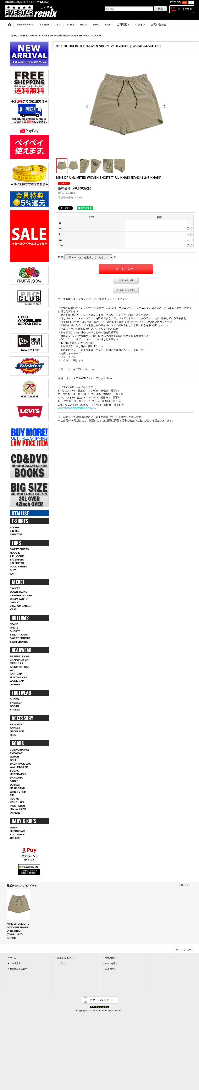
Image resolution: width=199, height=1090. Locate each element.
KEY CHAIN (17, 802)
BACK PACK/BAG (20, 763)
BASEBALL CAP (20, 656)
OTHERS (15, 684)
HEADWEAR (17, 831)
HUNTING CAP (18, 677)
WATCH (14, 756)
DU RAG (15, 784)
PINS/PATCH (17, 805)
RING (13, 734)
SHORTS (15, 631)
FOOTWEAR (17, 834)
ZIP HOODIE (17, 556)
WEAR (14, 827)
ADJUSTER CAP (20, 667)
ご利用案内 (15, 963)
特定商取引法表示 (18, 969)
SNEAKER (16, 702)
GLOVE (14, 798)
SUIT (13, 570)
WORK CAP (17, 680)
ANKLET (15, 727)
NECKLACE (17, 731)
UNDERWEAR (18, 774)
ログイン (61, 963)
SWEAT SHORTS (20, 638)
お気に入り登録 (126, 289)
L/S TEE (14, 530)
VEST (13, 609)
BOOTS (14, 706)
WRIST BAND (18, 791)
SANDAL (15, 709)
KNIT (13, 573)
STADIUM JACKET (21, 605)
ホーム (13, 958)
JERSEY (15, 602)
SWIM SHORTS (19, 641)
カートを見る (111, 963)
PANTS (14, 627)
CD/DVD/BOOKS (20, 749)
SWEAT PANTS (19, 634)
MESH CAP (16, 663)
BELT (13, 760)
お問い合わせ (125, 280)
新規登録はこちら (65, 958)
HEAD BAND (17, 788)
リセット (188, 885)
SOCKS (14, 770)
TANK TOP (16, 534)
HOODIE (15, 552)
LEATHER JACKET (21, 595)
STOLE (14, 781)
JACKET (15, 588)
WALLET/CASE (19, 767)
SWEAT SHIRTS (19, 549)
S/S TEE (15, 527)
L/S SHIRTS (17, 563)
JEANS (14, 624)
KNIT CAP (16, 674)
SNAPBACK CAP (20, 659)
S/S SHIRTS (17, 559)
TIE (12, 795)
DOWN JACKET (19, 591)
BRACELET (17, 724)
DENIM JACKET (19, 599)
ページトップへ (186, 950)
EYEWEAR (16, 753)
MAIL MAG (110, 969)
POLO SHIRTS (18, 566)
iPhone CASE (18, 809)
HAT (12, 670)
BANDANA (16, 777)
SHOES (14, 699)
